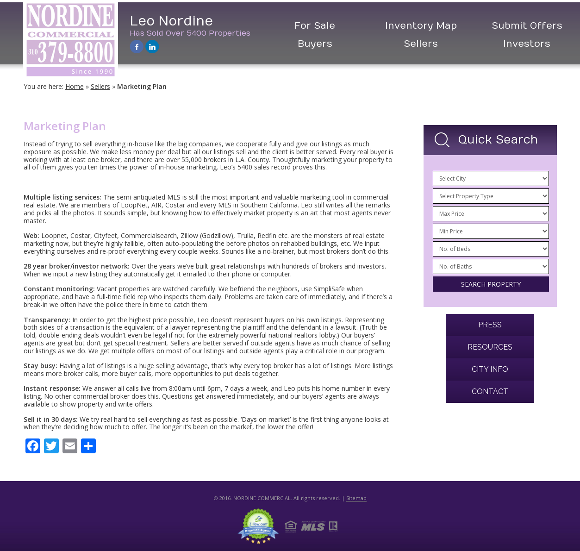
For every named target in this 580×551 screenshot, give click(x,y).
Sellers (421, 43)
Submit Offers (527, 25)
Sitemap (356, 498)
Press (490, 324)
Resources (490, 347)
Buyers (315, 43)
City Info (490, 369)
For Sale (314, 25)
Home (74, 86)
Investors (526, 43)
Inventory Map (421, 25)
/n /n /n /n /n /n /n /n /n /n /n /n (491, 213)
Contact (490, 391)
